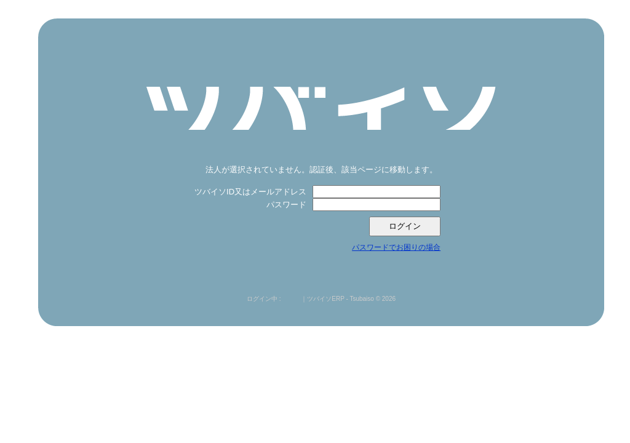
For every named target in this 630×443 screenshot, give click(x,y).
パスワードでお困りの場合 (396, 247)
